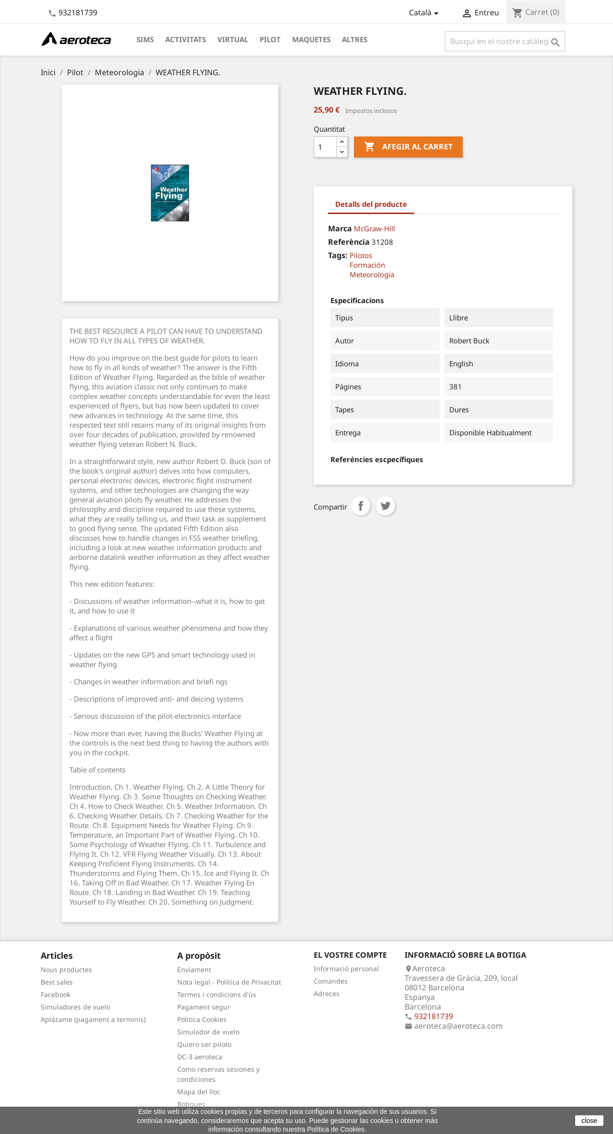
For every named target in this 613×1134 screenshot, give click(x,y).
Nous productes (66, 969)
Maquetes (311, 39)
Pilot (270, 39)
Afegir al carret (408, 147)
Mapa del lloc (198, 1091)
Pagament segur (203, 1006)
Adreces (327, 993)
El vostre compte (350, 955)
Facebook (55, 994)
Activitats (185, 39)
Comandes (331, 981)
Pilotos (361, 255)
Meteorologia (372, 274)
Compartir (360, 505)
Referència (349, 242)
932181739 (77, 12)
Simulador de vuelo (208, 1031)
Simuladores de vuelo (75, 1006)
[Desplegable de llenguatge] (425, 13)
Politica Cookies (202, 1019)
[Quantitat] (325, 147)
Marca (340, 228)
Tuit (385, 505)
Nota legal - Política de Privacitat (229, 982)
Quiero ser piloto (204, 1044)
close (589, 1120)
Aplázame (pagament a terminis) (93, 1019)
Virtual (232, 39)
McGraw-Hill (374, 228)
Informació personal (346, 968)
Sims (145, 39)
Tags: (338, 255)
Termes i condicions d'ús (216, 994)
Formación (367, 265)
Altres (354, 39)
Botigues (191, 1104)
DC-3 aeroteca (199, 1056)
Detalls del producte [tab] (371, 204)
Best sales (57, 982)
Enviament (194, 969)
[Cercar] (505, 41)
